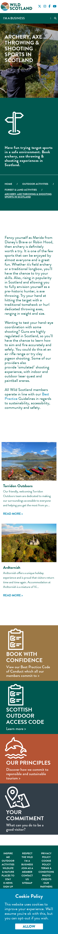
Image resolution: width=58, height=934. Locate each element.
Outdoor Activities (35, 184)
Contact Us (27, 877)
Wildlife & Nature (8, 870)
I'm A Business (27, 862)
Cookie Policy (46, 862)
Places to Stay (8, 877)
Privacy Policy (46, 855)
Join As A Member (27, 870)
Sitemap (27, 883)
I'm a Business (14, 18)
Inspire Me (8, 855)
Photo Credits (46, 877)
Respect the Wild (27, 855)
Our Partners (46, 885)
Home (8, 184)
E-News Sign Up (8, 885)
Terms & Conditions (46, 870)
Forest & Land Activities (21, 189)
